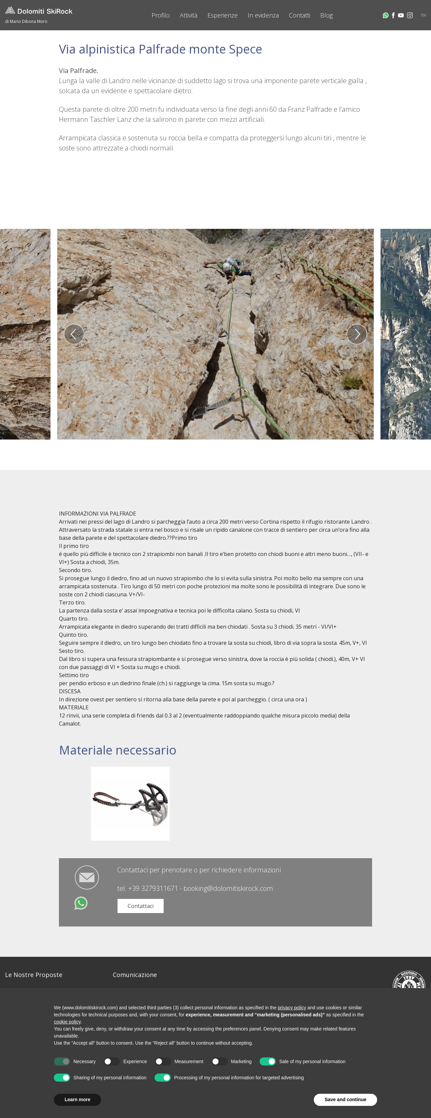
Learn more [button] (77, 1099)
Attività (188, 15)
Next (357, 334)
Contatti (299, 15)
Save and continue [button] (345, 1099)
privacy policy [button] (292, 1007)
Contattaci (141, 906)
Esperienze (222, 15)
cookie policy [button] (67, 1021)
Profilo (161, 15)
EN (423, 15)
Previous (74, 334)
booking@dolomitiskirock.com (228, 888)
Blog (326, 15)
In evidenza (263, 15)
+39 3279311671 (153, 888)
